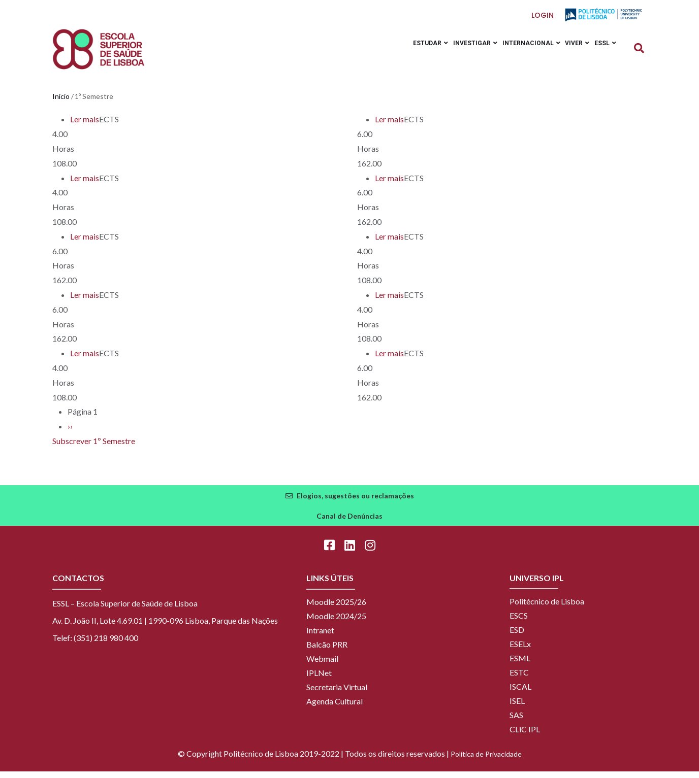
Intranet (320, 636)
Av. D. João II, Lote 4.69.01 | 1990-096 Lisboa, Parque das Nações (165, 627)
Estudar (407, 52)
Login (543, 15)
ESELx (520, 650)
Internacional (518, 52)
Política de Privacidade (486, 760)
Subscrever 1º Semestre (93, 448)
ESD (517, 636)
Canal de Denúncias (349, 522)
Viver (569, 52)
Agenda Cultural (334, 708)
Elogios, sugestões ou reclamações (355, 502)
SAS (516, 721)
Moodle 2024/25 (336, 622)
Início (61, 103)
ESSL (603, 52)
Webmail (322, 665)
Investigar (457, 52)
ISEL (517, 707)
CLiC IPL (525, 735)
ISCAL (520, 693)
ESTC (519, 679)
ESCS (519, 622)
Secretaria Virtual (336, 693)
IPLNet (319, 679)
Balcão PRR (326, 651)
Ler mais (84, 126)
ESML (520, 664)
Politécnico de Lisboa (547, 608)
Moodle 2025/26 (336, 608)
